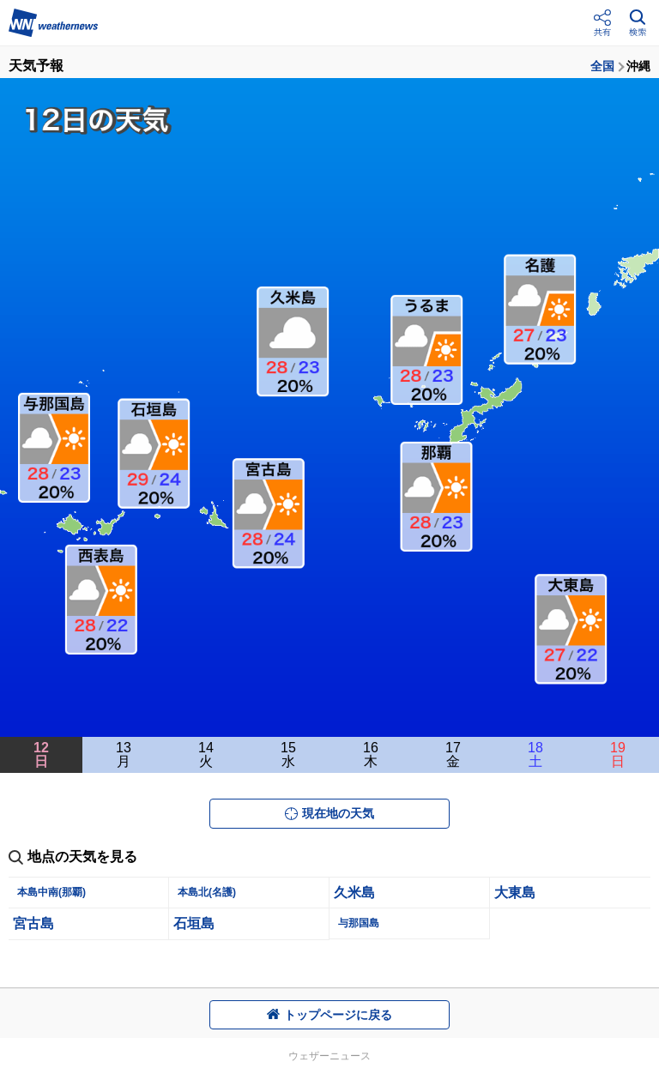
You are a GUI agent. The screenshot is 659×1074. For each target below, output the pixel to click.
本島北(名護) (207, 892)
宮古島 (33, 923)
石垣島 (194, 923)
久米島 (354, 892)
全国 (602, 66)
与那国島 (358, 923)
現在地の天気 (329, 813)
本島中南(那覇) (51, 892)
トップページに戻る (329, 1015)
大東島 (514, 892)
